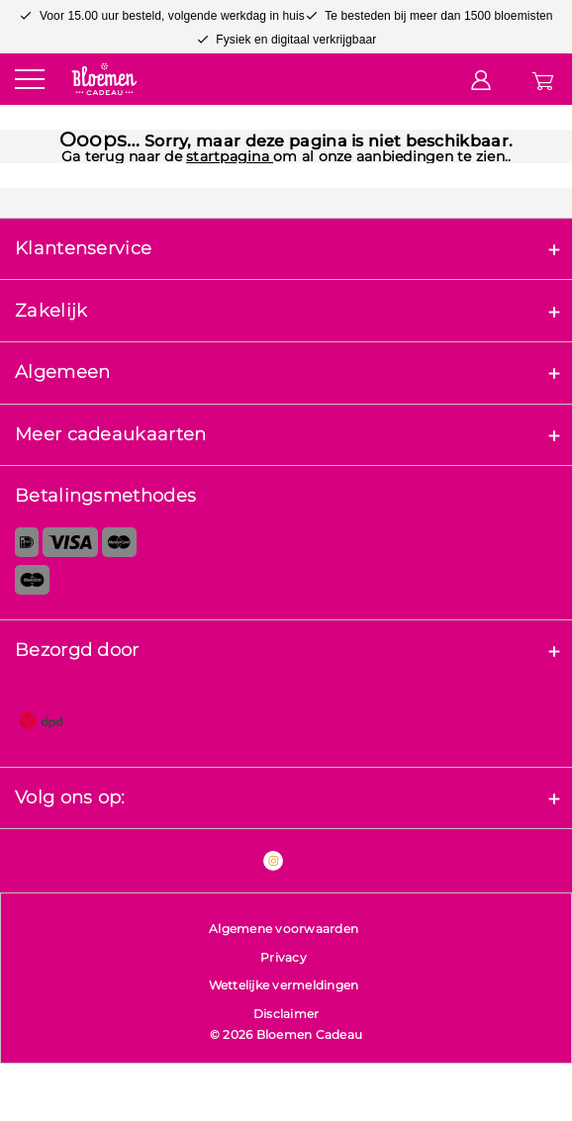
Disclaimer (286, 1013)
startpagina (229, 156)
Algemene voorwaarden (283, 928)
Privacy (283, 957)
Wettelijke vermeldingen (284, 985)
